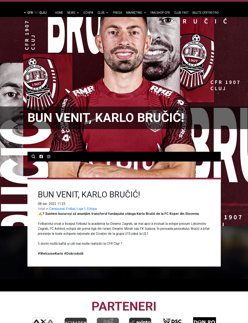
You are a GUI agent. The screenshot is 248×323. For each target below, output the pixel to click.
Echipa (92, 209)
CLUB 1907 (181, 12)
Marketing (136, 12)
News (73, 12)
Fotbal (70, 209)
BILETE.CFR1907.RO (205, 12)
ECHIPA (88, 12)
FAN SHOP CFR (160, 12)
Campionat (57, 209)
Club (103, 12)
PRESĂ (117, 12)
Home (59, 12)
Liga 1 (81, 209)
